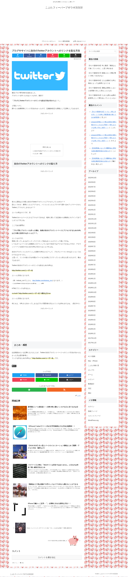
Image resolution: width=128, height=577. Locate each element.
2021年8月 (92, 237)
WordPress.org (93, 420)
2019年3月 (92, 274)
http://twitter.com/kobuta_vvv (42, 281)
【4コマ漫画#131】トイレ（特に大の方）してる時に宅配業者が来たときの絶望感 (103, 114)
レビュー (91, 379)
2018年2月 (92, 329)
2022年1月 (92, 214)
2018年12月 (92, 283)
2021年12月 (92, 219)
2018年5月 (92, 315)
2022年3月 (92, 205)
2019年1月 (92, 278)
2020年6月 (92, 251)
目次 (44, 147)
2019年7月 (92, 265)
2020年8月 (92, 242)
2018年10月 (92, 292)
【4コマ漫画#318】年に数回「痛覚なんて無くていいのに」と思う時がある (102, 67)
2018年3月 (92, 324)
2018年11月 (92, 288)
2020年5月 (92, 256)
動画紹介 (91, 384)
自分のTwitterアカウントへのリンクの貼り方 (47, 151)
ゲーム (90, 375)
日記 (89, 388)
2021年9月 (92, 233)
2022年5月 (92, 196)
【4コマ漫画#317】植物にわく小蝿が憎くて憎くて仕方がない (102, 74)
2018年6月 (92, 310)
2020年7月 (92, 246)
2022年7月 (92, 187)
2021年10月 (92, 228)
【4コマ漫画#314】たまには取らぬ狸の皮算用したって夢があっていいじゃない (102, 96)
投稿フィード (92, 411)
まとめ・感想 (37, 154)
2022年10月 (92, 178)
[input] (102, 51)
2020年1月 (92, 260)
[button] (115, 51)
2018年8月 (92, 301)
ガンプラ (91, 370)
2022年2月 (92, 210)
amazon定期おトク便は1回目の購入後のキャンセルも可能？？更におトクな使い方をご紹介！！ (103, 124)
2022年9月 (92, 182)
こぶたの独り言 (93, 365)
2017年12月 (92, 338)
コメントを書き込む (47, 558)
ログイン (91, 406)
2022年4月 (92, 200)
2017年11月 (92, 343)
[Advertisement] (64, 25)
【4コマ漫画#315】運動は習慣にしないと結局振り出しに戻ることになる (102, 89)
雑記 (14, 366)
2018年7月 (92, 306)
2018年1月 (92, 333)
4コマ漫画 (91, 356)
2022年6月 (92, 191)
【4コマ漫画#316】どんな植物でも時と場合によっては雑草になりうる (102, 82)
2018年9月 (92, 297)
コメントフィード (94, 416)
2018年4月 (92, 320)
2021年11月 (92, 223)
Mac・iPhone (92, 361)
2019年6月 (92, 269)
